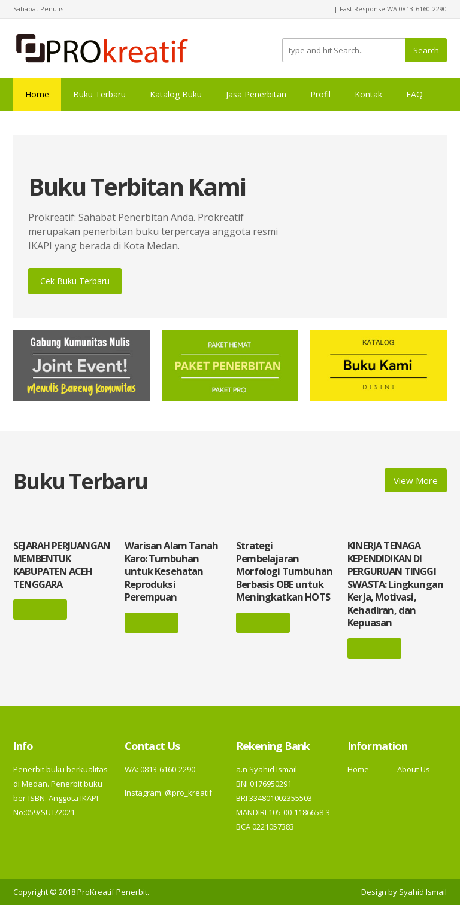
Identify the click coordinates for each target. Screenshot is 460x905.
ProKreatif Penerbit (112, 891)
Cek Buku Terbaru (75, 281)
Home (37, 94)
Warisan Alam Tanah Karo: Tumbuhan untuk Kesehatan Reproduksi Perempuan (171, 571)
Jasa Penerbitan (256, 94)
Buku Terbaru (99, 94)
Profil (320, 94)
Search (426, 50)
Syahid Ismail (423, 891)
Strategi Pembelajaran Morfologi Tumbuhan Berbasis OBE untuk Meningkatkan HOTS (284, 571)
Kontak (368, 94)
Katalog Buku (176, 94)
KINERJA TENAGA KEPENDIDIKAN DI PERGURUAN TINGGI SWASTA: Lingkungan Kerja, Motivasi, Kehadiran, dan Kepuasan (395, 583)
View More (416, 480)
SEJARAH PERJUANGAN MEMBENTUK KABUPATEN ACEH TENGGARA (61, 564)
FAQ (414, 94)
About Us (413, 769)
